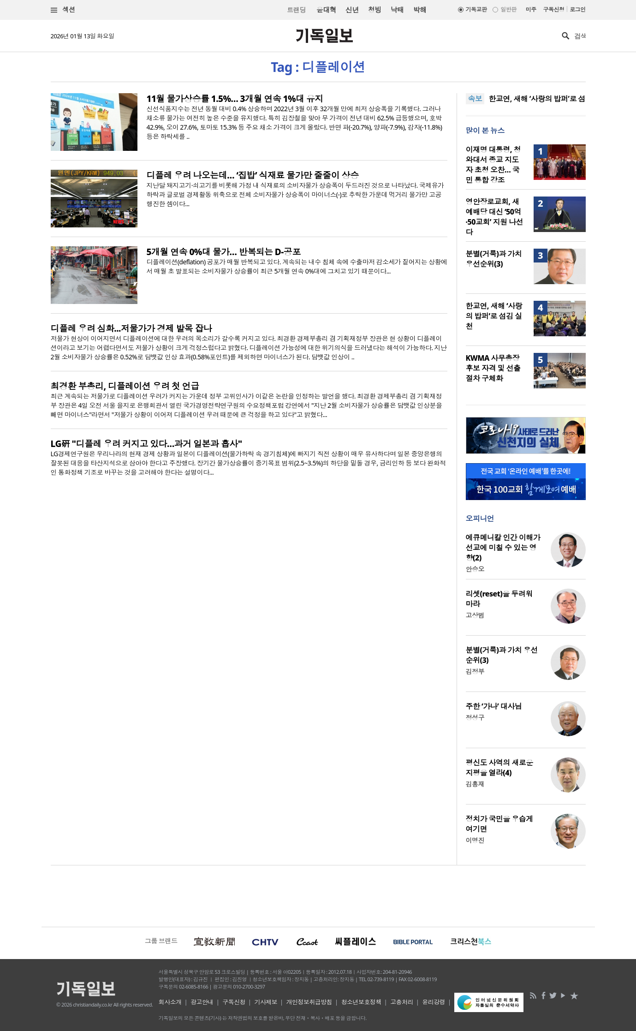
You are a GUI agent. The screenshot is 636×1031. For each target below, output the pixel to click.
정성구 (475, 717)
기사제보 (265, 1002)
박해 (420, 9)
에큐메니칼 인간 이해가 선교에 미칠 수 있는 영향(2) (503, 547)
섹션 (63, 10)
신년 (352, 9)
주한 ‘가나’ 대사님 (494, 706)
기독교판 (476, 9)
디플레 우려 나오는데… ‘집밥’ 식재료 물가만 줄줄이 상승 (253, 175)
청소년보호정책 (361, 1002)
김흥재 (475, 784)
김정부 (475, 671)
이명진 (475, 840)
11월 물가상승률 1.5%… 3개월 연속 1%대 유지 (235, 99)
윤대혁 (326, 9)
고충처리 (401, 1002)
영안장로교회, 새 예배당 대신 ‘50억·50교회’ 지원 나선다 (494, 217)
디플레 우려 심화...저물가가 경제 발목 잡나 (131, 328)
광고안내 (202, 1002)
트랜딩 (296, 10)
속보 (475, 99)
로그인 (577, 9)
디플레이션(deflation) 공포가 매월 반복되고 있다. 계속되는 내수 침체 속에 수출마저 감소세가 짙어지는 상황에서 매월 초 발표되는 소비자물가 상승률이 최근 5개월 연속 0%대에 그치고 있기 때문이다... (297, 266)
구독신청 (554, 9)
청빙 (374, 9)
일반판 (508, 9)
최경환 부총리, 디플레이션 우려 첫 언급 (125, 386)
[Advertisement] (318, 895)
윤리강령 (433, 1002)
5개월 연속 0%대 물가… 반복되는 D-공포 (224, 252)
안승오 (475, 569)
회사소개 (170, 1002)
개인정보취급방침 (309, 1002)
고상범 (475, 615)
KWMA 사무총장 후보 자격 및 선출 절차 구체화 (493, 368)
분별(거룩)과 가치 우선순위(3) (494, 259)
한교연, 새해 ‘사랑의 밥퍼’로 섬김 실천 (494, 316)
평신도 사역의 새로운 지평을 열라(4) (499, 767)
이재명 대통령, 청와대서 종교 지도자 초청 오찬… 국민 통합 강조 (493, 164)
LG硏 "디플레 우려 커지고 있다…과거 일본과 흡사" (146, 444)
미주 (531, 9)
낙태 (397, 9)
